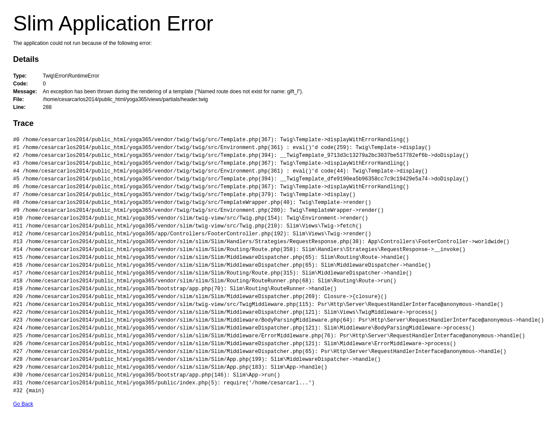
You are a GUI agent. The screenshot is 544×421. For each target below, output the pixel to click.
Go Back (23, 404)
